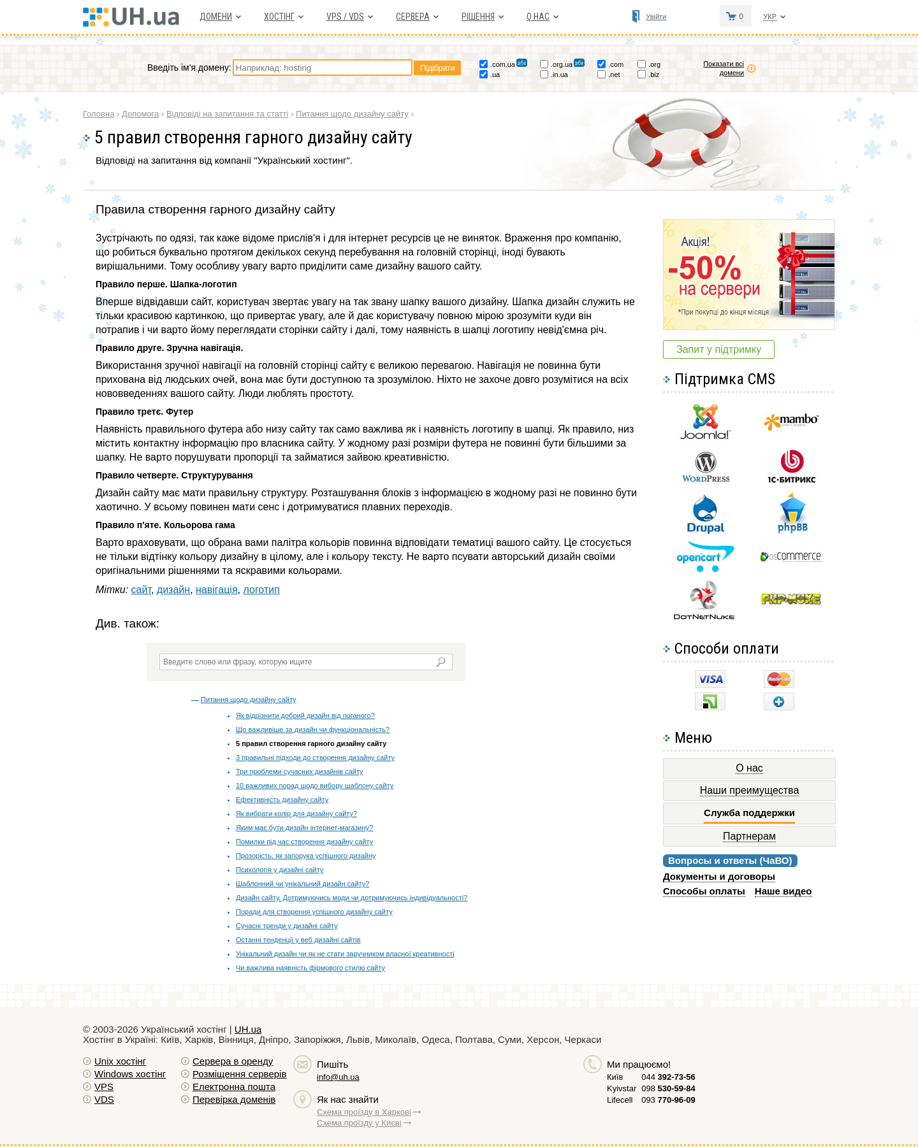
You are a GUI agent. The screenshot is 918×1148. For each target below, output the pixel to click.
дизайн (173, 589)
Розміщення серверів (239, 1073)
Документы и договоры (719, 876)
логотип (261, 589)
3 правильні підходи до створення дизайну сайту (315, 757)
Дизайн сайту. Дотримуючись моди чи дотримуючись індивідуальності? (351, 897)
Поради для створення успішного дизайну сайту (314, 911)
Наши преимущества (749, 790)
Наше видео (783, 891)
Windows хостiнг (130, 1073)
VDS (104, 1099)
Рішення (478, 16)
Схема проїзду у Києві (359, 1123)
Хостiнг (279, 16)
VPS (103, 1086)
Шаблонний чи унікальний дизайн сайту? (302, 883)
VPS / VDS (345, 16)
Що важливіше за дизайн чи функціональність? (313, 729)
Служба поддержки (749, 813)
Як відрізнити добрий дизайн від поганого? (305, 715)
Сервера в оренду (233, 1061)
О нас (538, 16)
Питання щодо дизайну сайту (248, 699)
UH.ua (248, 1029)
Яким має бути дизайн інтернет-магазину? (304, 827)
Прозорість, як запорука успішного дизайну (305, 855)
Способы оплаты (704, 891)
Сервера (413, 16)
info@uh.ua (338, 1077)
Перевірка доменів (234, 1099)
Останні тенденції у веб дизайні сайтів (298, 940)
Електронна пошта (234, 1086)
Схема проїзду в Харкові (364, 1112)
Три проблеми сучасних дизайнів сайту (299, 771)
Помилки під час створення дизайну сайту (304, 841)
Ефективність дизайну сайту (282, 799)
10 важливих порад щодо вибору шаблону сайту (314, 785)
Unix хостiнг (120, 1061)
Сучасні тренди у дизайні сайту (287, 925)
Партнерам (749, 836)
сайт (141, 589)
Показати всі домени (723, 68)
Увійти (656, 16)
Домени (216, 16)
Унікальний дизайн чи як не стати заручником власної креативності (345, 954)
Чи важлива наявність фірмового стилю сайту (310, 968)
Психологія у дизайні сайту (279, 869)
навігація (217, 589)
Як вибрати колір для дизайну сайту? (296, 813)
